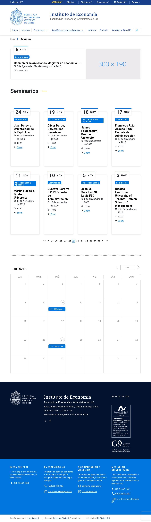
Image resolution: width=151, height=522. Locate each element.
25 (56, 240)
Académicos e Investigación (68, 30)
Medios (71, 2)
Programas (40, 30)
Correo (136, 2)
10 (62, 302)
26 (60, 240)
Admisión (56, 2)
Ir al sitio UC (15, 2)
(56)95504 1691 (122, 489)
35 (99, 240)
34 (95, 240)
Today (127, 267)
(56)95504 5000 (55, 486)
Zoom (19, 147)
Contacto (104, 30)
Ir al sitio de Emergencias (60, 491)
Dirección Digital (60, 518)
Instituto (25, 30)
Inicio (15, 30)
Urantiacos (33, 518)
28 (69, 240)
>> (106, 240)
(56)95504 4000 (21, 483)
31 (82, 240)
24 (52, 240)
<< (44, 240)
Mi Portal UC (120, 2)
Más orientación (89, 491)
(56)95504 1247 (122, 493)
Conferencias (21, 57)
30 (77, 240)
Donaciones (102, 2)
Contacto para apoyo (92, 486)
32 (86, 240)
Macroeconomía (57, 119)
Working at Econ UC (121, 30)
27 (65, 240)
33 (91, 240)
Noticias (92, 30)
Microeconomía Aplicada (90, 120)
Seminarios (21, 119)
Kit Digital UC (102, 518)
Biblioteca (86, 2)
